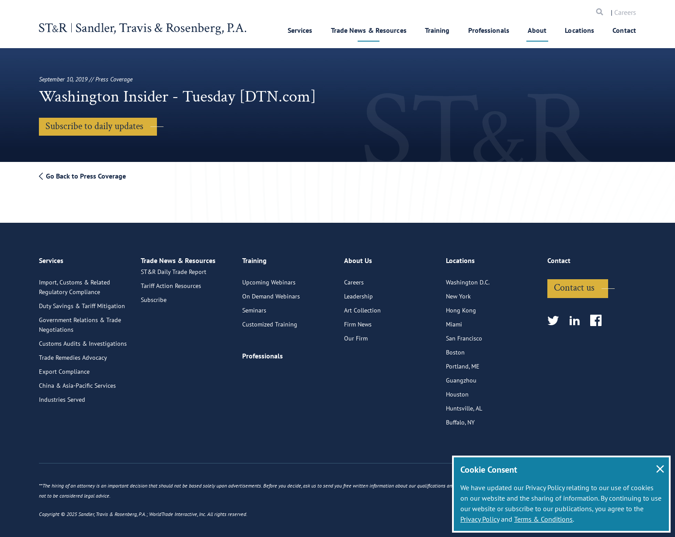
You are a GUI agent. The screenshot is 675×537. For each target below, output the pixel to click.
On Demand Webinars (271, 292)
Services (300, 30)
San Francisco (464, 334)
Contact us (574, 283)
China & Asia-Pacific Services (77, 381)
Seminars (254, 306)
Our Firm (356, 334)
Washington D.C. (468, 278)
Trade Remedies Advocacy (73, 353)
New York (458, 292)
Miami (454, 320)
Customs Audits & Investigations (83, 339)
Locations (579, 30)
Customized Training (269, 320)
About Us (358, 260)
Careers (625, 12)
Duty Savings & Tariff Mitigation (82, 301)
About (537, 30)
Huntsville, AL (464, 404)
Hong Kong (461, 306)
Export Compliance (64, 367)
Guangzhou (461, 376)
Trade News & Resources (369, 30)
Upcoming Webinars (269, 278)
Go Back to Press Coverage (82, 176)
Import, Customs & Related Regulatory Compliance (74, 282)
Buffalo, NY (460, 418)
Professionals (488, 30)
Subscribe (154, 306)
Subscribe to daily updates (94, 126)
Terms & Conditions (543, 519)
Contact (624, 30)
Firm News (358, 320)
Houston (457, 390)
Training (437, 30)
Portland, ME (463, 362)
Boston (455, 348)
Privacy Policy (479, 519)
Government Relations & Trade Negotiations (80, 320)
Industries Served (62, 395)
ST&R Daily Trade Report (173, 278)
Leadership (358, 292)
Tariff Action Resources (171, 292)
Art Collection (362, 306)
